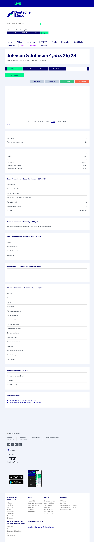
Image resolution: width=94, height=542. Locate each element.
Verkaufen (82, 81)
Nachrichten (32, 501)
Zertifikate (78, 42)
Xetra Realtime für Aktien (68, 505)
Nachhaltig (11, 45)
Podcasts (31, 510)
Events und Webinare (51, 514)
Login (43, 33)
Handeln (47, 507)
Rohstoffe (65, 42)
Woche (34, 121)
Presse (9, 529)
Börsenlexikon (48, 510)
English (25, 30)
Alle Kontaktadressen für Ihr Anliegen (40, 527)
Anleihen (31, 42)
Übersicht (14, 69)
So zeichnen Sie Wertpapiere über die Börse (23, 400)
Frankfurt (14, 75)
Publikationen (48, 512)
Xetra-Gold (11, 535)
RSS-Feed (31, 507)
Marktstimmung (33, 505)
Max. (64, 121)
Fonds (54, 42)
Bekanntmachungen (35, 503)
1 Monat (40, 121)
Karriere (10, 527)
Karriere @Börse (65, 510)
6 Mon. (47, 121)
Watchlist (25, 33)
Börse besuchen (49, 501)
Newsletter (11, 30)
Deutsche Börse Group (14, 531)
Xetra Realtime (13, 33)
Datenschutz (23, 440)
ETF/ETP (43, 42)
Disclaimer (22, 437)
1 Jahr (53, 121)
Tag (29, 121)
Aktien (19, 42)
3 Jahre (59, 121)
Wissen (33, 45)
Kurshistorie (57, 69)
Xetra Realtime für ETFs (68, 507)
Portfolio (35, 33)
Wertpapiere (48, 505)
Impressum (10, 440)
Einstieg (44, 45)
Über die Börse (49, 503)
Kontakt (18, 30)
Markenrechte (36, 437)
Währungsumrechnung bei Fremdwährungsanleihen (26, 402)
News (23, 45)
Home (9, 42)
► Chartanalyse (12, 125)
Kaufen (67, 81)
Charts (29, 69)
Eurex (9, 533)
